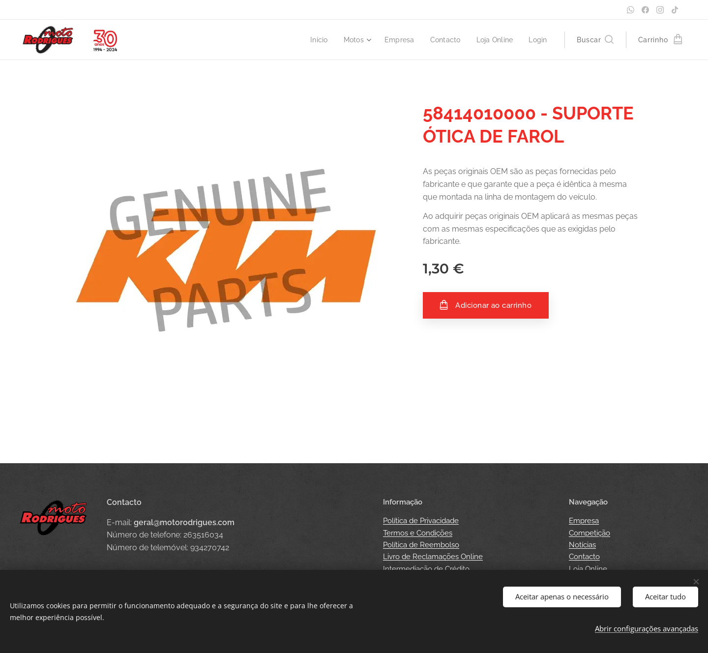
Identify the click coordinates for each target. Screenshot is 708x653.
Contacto (584, 556)
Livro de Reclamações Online (433, 556)
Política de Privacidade (421, 520)
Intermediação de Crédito (426, 568)
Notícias (582, 544)
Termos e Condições (417, 533)
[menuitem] (312, 40)
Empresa (584, 520)
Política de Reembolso (421, 544)
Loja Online (588, 568)
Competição (589, 533)
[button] (594, 40)
